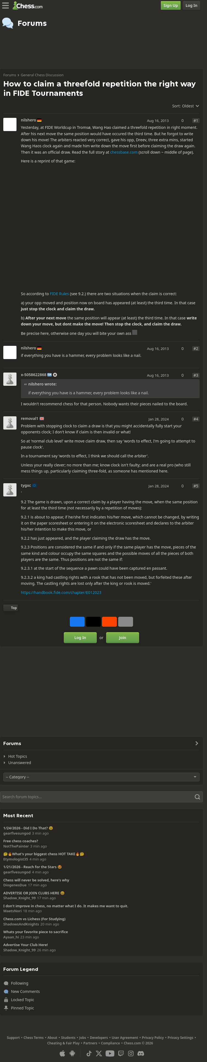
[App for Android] (72, 1053)
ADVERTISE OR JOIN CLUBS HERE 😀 (34, 892)
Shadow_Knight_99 (19, 897)
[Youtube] (110, 1053)
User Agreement (125, 1037)
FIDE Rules (59, 293)
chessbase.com (124, 152)
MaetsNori (12, 910)
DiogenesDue (15, 884)
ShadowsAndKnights (21, 924)
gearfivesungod (17, 833)
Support (13, 1037)
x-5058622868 (33, 375)
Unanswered (19, 762)
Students (68, 1037)
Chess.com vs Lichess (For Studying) (34, 918)
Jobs (82, 1037)
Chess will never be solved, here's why (36, 880)
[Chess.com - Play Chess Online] (29, 5)
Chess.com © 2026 (138, 1043)
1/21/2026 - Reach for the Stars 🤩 (32, 866)
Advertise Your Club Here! (25, 944)
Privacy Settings (180, 1037)
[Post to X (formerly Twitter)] (93, 622)
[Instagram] (131, 1053)
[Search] (101, 796)
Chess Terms (34, 1037)
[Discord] (140, 1053)
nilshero (28, 120)
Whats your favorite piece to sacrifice (35, 931)
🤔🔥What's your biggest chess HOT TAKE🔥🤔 (43, 853)
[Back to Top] (10, 608)
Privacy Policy (153, 1037)
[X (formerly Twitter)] (99, 1053)
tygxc (26, 485)
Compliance (110, 1043)
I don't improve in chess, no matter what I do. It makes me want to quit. (65, 905)
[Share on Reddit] (109, 622)
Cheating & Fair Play (63, 1043)
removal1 (29, 418)
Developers (99, 1037)
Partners (90, 1043)
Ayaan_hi (11, 937)
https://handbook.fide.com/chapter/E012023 (61, 592)
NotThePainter (16, 846)
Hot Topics (17, 756)
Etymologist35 (15, 859)
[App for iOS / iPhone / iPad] (62, 1053)
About (52, 1037)
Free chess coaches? (20, 840)
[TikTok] (89, 1053)
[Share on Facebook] (77, 622)
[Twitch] (121, 1053)
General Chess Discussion (42, 74)
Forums (9, 74)
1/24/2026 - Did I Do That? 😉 (28, 827)
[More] (125, 622)
